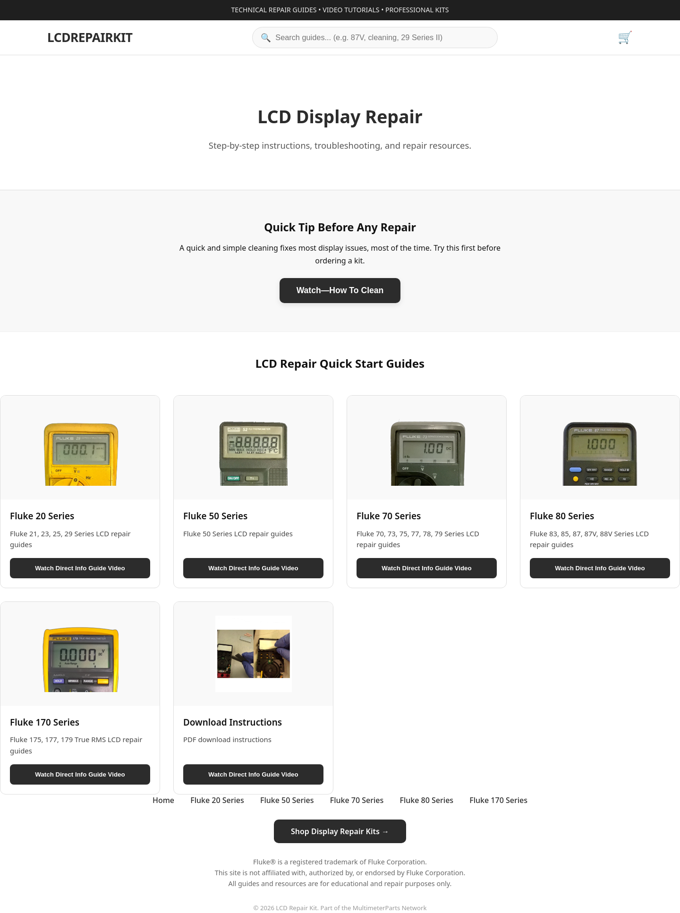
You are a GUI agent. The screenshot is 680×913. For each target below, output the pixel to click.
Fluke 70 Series (357, 800)
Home (163, 800)
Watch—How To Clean (340, 290)
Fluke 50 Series (287, 800)
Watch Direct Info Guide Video (80, 568)
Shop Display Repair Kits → (340, 831)
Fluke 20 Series (217, 800)
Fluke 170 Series (498, 800)
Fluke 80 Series (427, 800)
